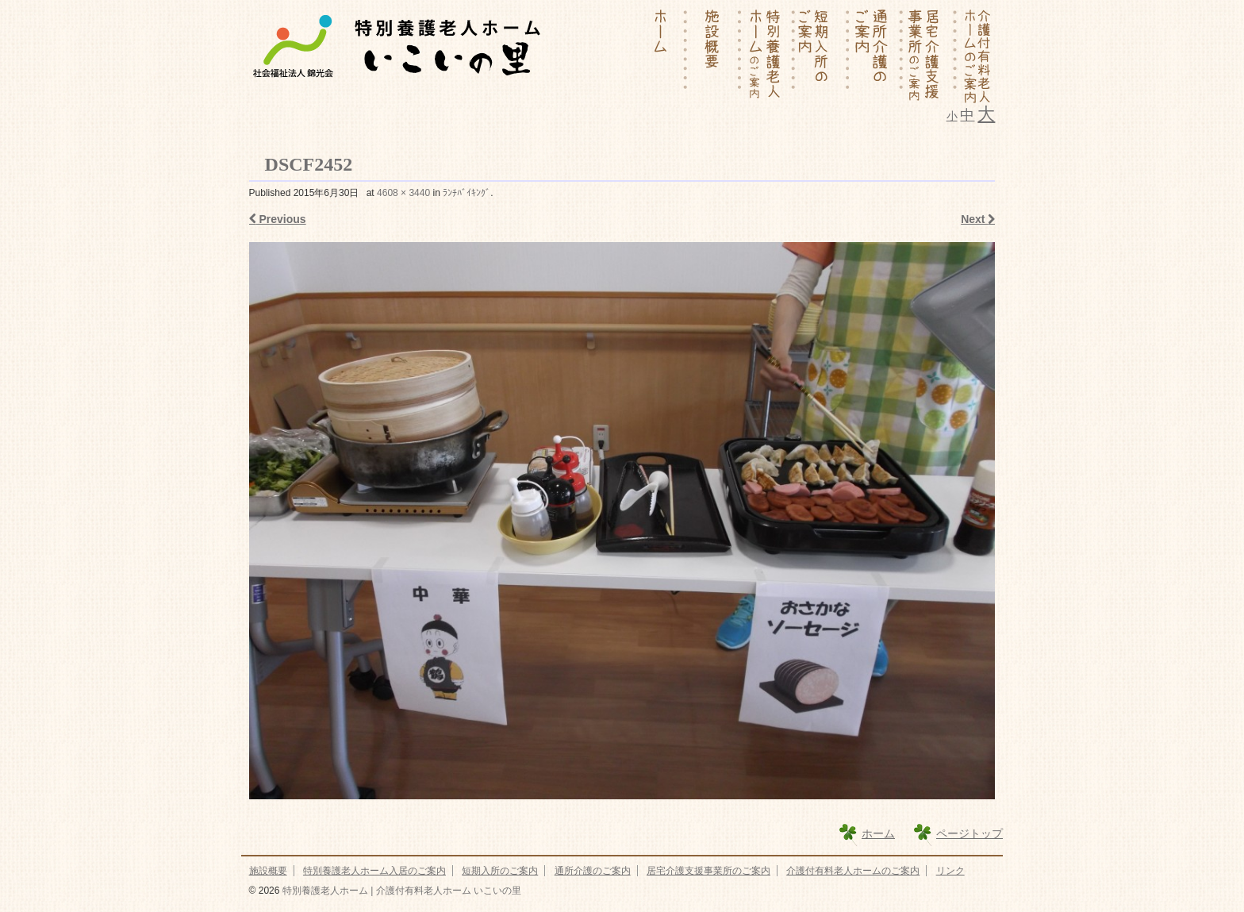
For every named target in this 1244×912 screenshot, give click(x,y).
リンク (950, 870)
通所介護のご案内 (593, 870)
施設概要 (268, 870)
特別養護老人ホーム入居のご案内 (374, 870)
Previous (277, 219)
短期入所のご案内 (500, 870)
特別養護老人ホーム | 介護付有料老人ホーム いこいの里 (399, 890)
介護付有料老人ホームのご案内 (853, 870)
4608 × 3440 (403, 192)
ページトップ (969, 833)
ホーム (878, 833)
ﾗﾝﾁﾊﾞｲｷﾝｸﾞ (466, 192)
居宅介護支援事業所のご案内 (708, 870)
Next (978, 219)
